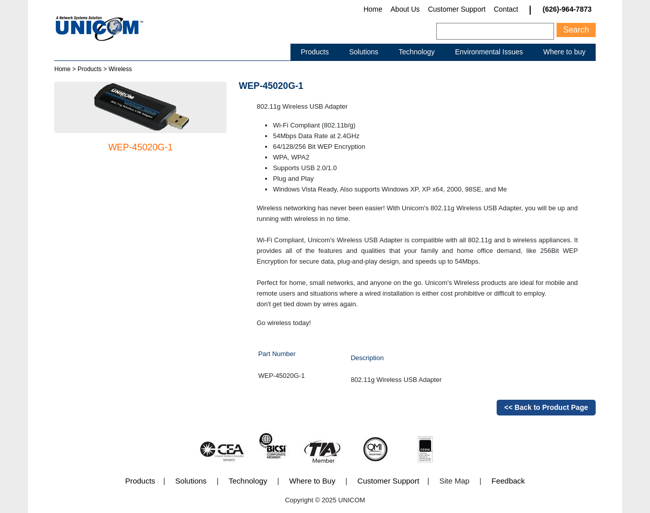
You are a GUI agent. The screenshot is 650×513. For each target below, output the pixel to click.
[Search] (495, 31)
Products (315, 52)
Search (576, 29)
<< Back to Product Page (546, 407)
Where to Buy (312, 480)
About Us (405, 9)
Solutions (363, 52)
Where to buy (564, 52)
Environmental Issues (489, 52)
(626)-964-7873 (567, 9)
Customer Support (457, 9)
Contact (506, 9)
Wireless (120, 69)
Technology (417, 52)
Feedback (508, 480)
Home (373, 9)
